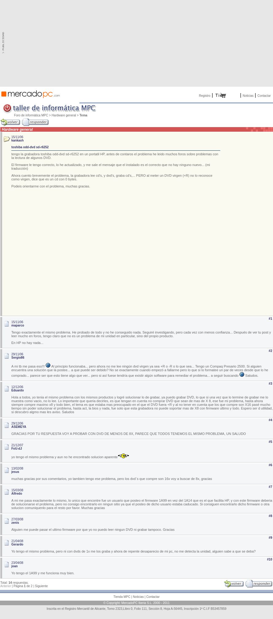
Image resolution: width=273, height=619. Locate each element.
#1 (270, 318)
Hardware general (64, 115)
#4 (270, 420)
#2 (270, 351)
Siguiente (41, 586)
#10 (269, 559)
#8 (270, 516)
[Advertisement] (144, 43)
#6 (270, 465)
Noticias (248, 95)
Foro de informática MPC (31, 115)
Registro (204, 95)
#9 (270, 537)
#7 (270, 487)
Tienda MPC (121, 596)
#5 (270, 441)
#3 (270, 383)
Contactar (264, 95)
